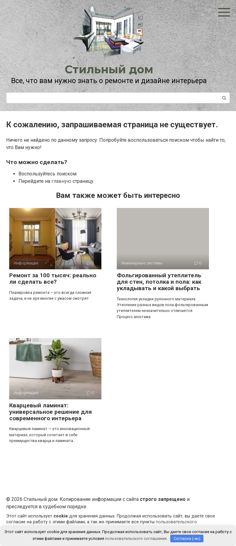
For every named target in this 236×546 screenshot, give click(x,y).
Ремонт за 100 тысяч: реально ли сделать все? (52, 278)
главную (61, 181)
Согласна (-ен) (187, 538)
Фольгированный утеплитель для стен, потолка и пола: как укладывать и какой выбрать (159, 282)
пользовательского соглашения (136, 538)
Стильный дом (109, 69)
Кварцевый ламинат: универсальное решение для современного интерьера (50, 412)
